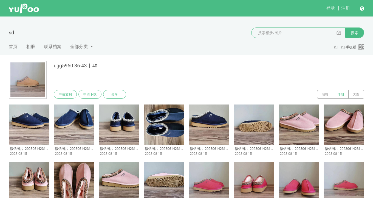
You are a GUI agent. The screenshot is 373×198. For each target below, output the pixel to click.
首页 (13, 46)
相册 (30, 46)
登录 (330, 8)
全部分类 (79, 46)
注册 (345, 8)
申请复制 (65, 94)
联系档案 (52, 46)
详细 (340, 94)
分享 (114, 94)
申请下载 (90, 94)
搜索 (354, 33)
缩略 (325, 94)
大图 (356, 94)
